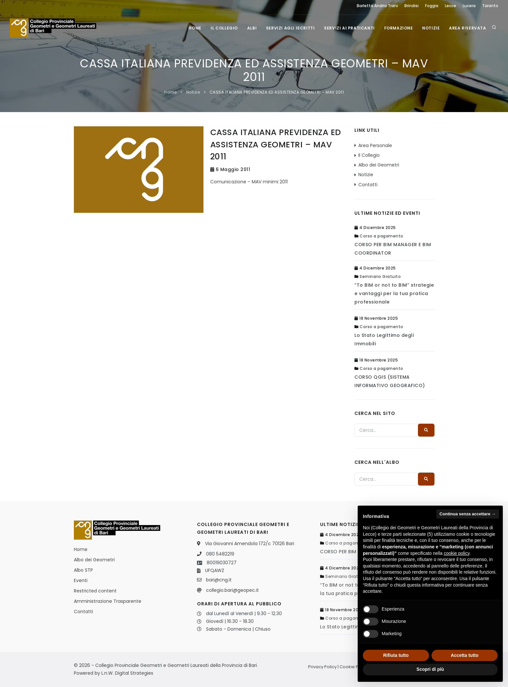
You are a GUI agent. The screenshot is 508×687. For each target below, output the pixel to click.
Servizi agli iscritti (288, 28)
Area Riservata (467, 28)
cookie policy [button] (456, 553)
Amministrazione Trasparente (107, 601)
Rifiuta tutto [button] (396, 655)
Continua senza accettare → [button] (468, 513)
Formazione (397, 28)
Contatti (367, 184)
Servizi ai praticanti (348, 28)
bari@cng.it (219, 580)
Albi (249, 28)
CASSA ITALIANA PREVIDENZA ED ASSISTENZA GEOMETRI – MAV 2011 (277, 92)
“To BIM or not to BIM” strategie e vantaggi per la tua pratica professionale (394, 293)
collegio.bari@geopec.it (232, 590)
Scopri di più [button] (430, 669)
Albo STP (83, 570)
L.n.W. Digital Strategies (127, 673)
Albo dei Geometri (378, 165)
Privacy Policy (322, 667)
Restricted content (95, 591)
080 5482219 (220, 554)
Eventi (80, 580)
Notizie (430, 28)
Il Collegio (221, 28)
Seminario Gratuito (380, 276)
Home (192, 28)
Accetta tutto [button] (465, 655)
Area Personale (375, 145)
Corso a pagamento (381, 236)
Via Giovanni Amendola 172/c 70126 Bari (249, 543)
